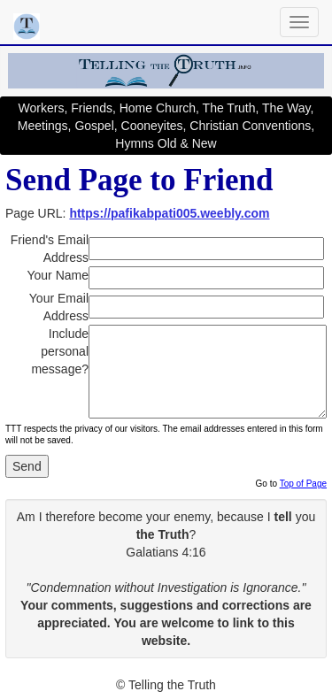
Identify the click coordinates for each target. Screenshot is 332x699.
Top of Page (303, 483)
